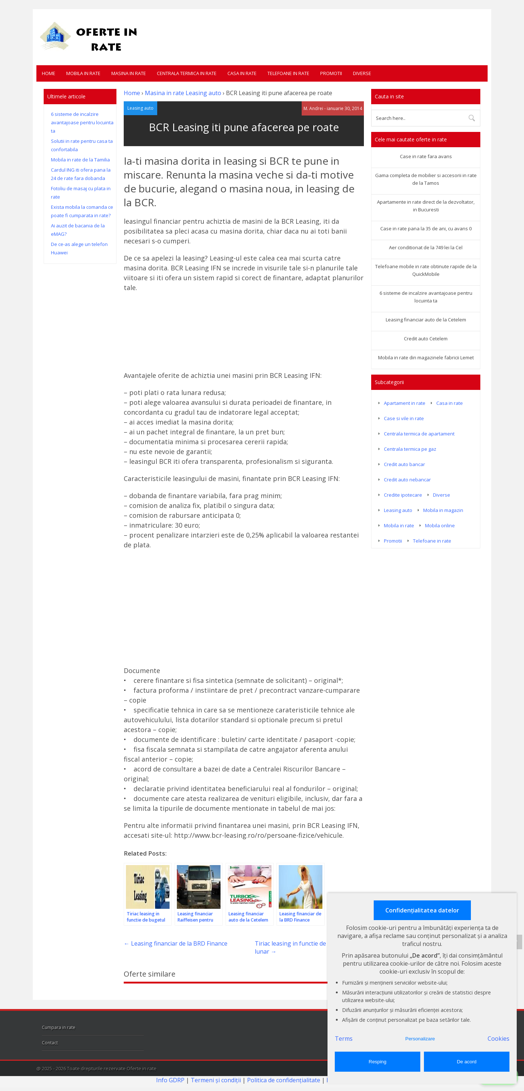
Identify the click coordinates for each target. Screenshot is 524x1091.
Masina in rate (128, 73)
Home (48, 73)
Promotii (331, 73)
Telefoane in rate (288, 73)
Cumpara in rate (58, 1027)
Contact (50, 1042)
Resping (377, 1061)
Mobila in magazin (443, 510)
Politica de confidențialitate (283, 1080)
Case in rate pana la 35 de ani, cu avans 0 (426, 228)
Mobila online (440, 525)
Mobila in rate (83, 73)
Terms (344, 1039)
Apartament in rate (404, 403)
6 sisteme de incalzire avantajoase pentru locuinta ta (82, 122)
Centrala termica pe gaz (410, 449)
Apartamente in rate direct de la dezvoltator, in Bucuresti (426, 206)
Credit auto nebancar (407, 479)
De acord (466, 1061)
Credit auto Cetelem (426, 338)
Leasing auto (203, 93)
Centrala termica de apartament (419, 433)
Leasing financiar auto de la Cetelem (426, 319)
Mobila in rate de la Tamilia (80, 159)
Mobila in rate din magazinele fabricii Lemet (426, 357)
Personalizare (420, 1038)
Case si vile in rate (404, 418)
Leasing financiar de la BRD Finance (175, 943)
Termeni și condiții (216, 1080)
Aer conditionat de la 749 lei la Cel (426, 247)
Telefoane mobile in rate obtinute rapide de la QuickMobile (426, 270)
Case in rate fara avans (426, 156)
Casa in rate (242, 73)
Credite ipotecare (403, 495)
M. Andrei (313, 108)
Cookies (498, 1039)
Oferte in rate (141, 1068)
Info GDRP (170, 1080)
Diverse (362, 73)
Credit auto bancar (404, 464)
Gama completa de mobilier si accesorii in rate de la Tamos (426, 179)
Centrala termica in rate (187, 73)
